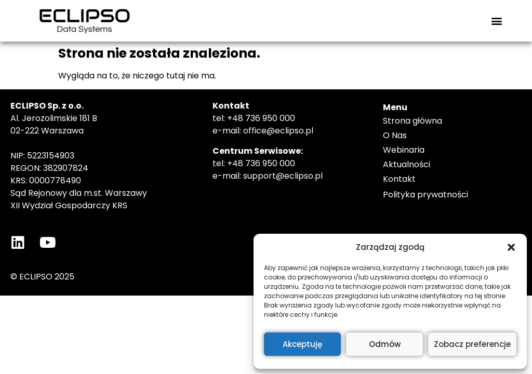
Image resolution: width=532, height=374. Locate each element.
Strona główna (412, 121)
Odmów (385, 344)
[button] (511, 247)
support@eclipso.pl (283, 176)
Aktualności (406, 164)
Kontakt (399, 179)
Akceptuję (302, 344)
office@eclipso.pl (278, 131)
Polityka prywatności (425, 195)
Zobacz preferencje (472, 344)
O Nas (395, 135)
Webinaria (403, 150)
